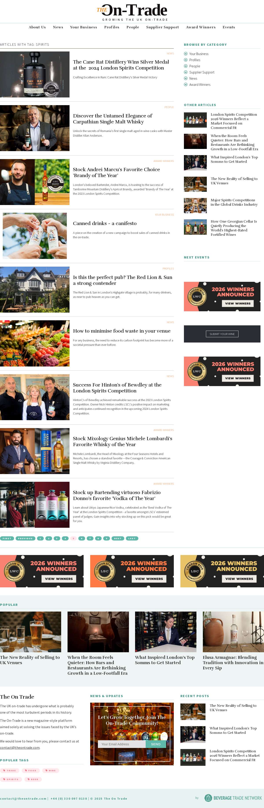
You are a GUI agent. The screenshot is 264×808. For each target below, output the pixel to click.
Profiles (111, 27)
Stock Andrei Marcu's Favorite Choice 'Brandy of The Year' (116, 172)
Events (229, 27)
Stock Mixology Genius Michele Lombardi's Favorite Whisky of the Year (122, 441)
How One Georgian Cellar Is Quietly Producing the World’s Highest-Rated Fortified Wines (234, 228)
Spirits (11, 779)
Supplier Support (162, 27)
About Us (37, 27)
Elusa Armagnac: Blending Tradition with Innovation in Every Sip (233, 663)
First (7, 538)
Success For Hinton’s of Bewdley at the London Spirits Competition (117, 388)
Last (132, 538)
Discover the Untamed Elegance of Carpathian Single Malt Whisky (112, 119)
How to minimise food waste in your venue (121, 331)
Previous (25, 538)
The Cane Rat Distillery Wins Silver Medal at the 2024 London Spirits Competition (121, 65)
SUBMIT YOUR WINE (222, 334)
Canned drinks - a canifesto (105, 223)
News (58, 27)
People (132, 27)
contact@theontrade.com (20, 747)
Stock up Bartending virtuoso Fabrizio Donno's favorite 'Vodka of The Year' (117, 495)
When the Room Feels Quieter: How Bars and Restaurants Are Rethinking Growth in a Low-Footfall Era (234, 142)
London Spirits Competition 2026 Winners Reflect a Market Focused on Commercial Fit (234, 121)
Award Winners (201, 27)
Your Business (83, 27)
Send (156, 744)
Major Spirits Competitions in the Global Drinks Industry (234, 202)
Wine (51, 770)
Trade (9, 770)
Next (118, 538)
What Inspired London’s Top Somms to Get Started (234, 159)
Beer (33, 779)
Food (31, 770)
